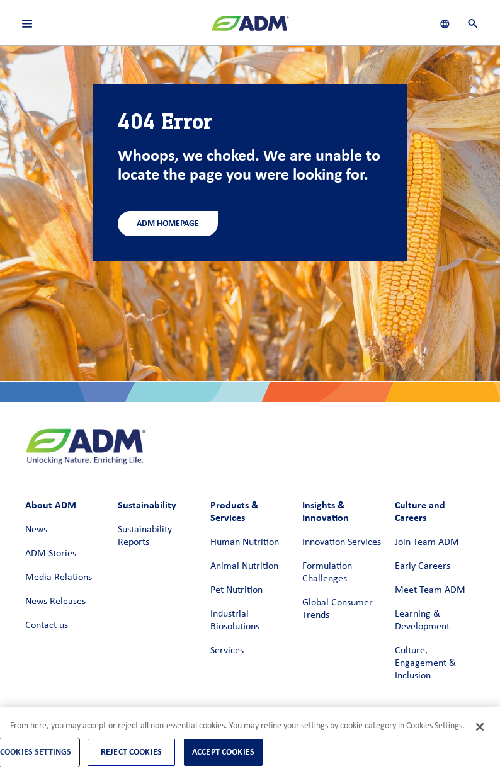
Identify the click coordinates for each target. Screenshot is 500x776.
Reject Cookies (131, 751)
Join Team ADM (427, 542)
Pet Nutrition (236, 590)
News (36, 530)
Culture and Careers (420, 511)
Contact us (46, 625)
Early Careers (422, 566)
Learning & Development (422, 620)
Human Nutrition (244, 542)
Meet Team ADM (430, 590)
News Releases (55, 601)
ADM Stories (50, 554)
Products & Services (234, 511)
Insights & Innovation (325, 511)
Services (227, 651)
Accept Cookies (223, 751)
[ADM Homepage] (250, 28)
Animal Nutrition (244, 566)
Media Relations (58, 578)
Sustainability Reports (145, 536)
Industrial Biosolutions (234, 620)
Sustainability (147, 505)
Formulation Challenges (327, 572)
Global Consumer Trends (337, 609)
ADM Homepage (168, 223)
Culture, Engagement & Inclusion (425, 663)
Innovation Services (341, 542)
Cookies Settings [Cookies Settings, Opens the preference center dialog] (35, 751)
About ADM (50, 505)
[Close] (480, 727)
